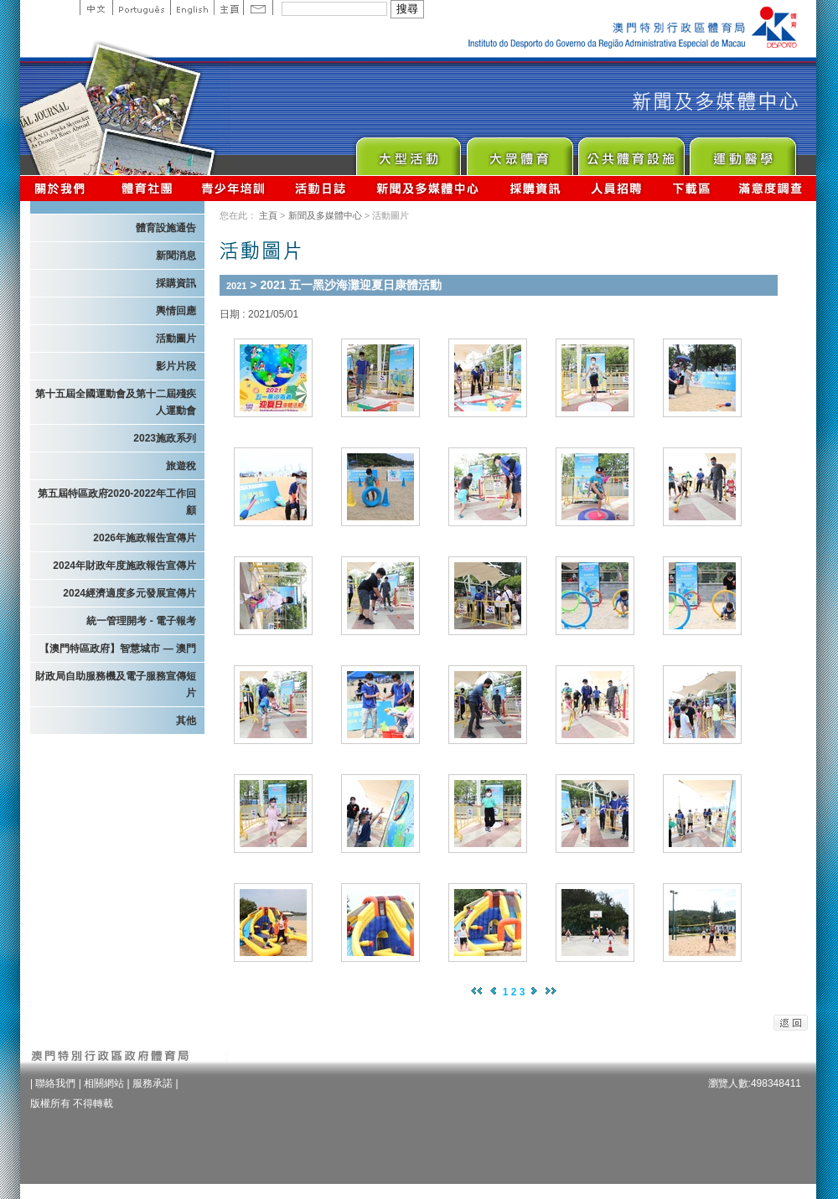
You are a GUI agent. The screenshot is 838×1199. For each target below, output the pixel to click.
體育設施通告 (166, 228)
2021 (236, 286)
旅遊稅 (181, 466)
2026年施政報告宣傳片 (144, 538)
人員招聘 (616, 188)
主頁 (228, 7)
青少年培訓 (234, 188)
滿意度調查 (771, 188)
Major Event (407, 152)
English (192, 7)
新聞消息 (176, 255)
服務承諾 (152, 1083)
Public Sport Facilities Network (630, 152)
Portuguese (141, 7)
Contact (258, 7)
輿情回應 (176, 311)
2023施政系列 (164, 438)
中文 (96, 7)
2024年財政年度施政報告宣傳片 (124, 565)
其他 (186, 720)
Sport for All (519, 152)
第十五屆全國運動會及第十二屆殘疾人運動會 (115, 402)
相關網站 (104, 1083)
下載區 (691, 188)
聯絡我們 (55, 1083)
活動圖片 (176, 338)
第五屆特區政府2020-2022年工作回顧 (117, 502)
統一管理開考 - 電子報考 (141, 621)
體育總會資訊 (146, 188)
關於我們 (63, 188)
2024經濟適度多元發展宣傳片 (129, 593)
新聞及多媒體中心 (428, 188)
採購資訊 (535, 188)
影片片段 (176, 366)
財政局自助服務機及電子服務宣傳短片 (115, 684)
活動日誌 (321, 188)
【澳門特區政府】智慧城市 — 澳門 (117, 648)
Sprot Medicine (742, 152)
